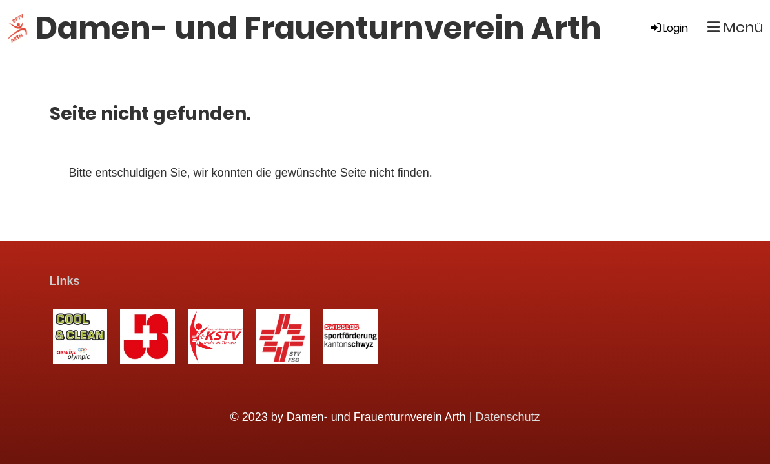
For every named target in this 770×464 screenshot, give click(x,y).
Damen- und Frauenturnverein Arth (318, 28)
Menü (735, 27)
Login (668, 28)
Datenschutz (508, 417)
